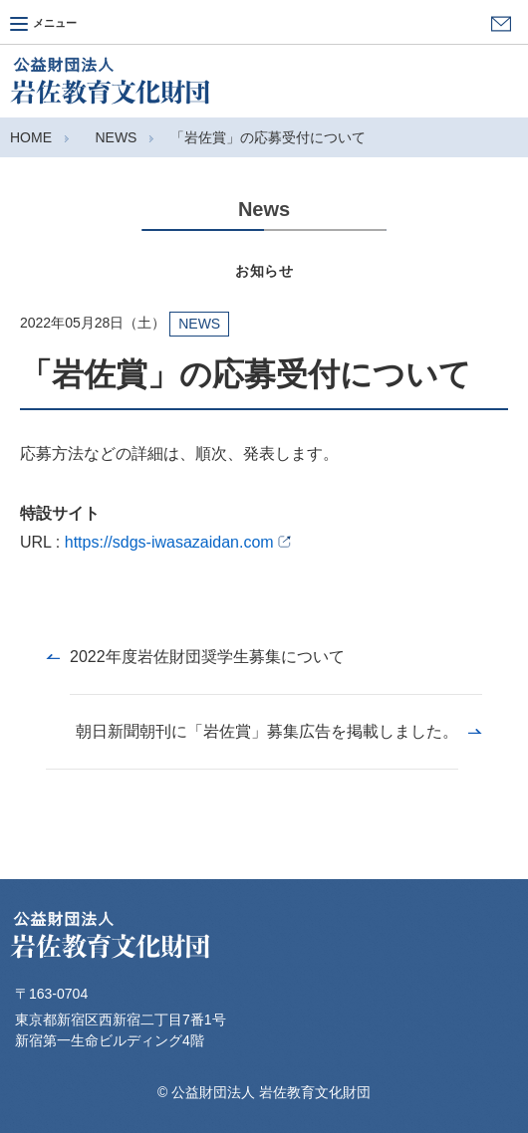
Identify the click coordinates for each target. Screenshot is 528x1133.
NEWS (115, 137)
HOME (31, 137)
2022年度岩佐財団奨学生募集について (207, 656)
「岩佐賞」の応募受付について (268, 137)
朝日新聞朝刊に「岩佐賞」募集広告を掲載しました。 (267, 731)
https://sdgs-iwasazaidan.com (178, 542)
